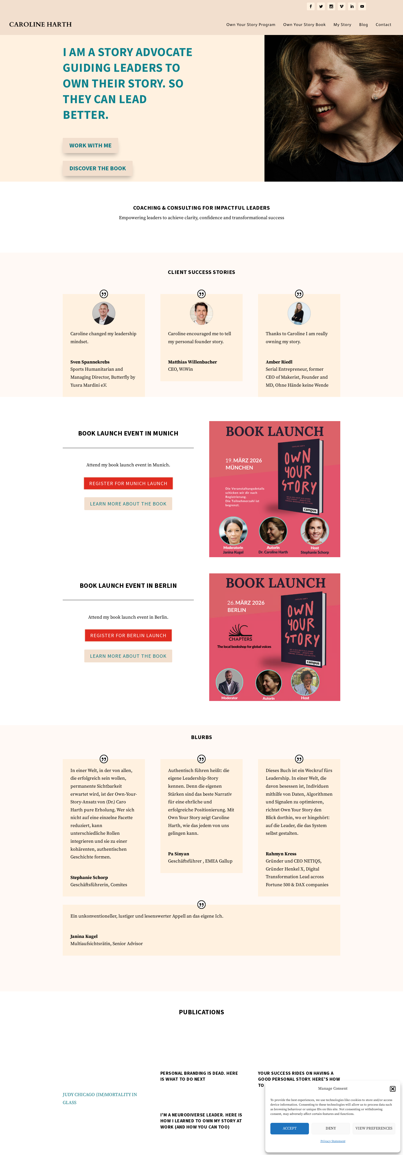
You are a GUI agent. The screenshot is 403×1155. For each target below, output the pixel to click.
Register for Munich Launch (128, 481)
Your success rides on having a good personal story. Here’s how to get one (299, 1078)
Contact (383, 23)
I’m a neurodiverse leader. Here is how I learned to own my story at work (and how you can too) (201, 1119)
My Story (343, 23)
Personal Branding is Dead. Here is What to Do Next (199, 1074)
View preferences (373, 1128)
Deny (331, 1128)
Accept (290, 1128)
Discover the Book (97, 167)
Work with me (90, 144)
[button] (392, 1088)
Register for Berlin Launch (128, 633)
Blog (363, 23)
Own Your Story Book (304, 23)
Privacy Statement (332, 1141)
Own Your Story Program (251, 23)
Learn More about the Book (128, 502)
